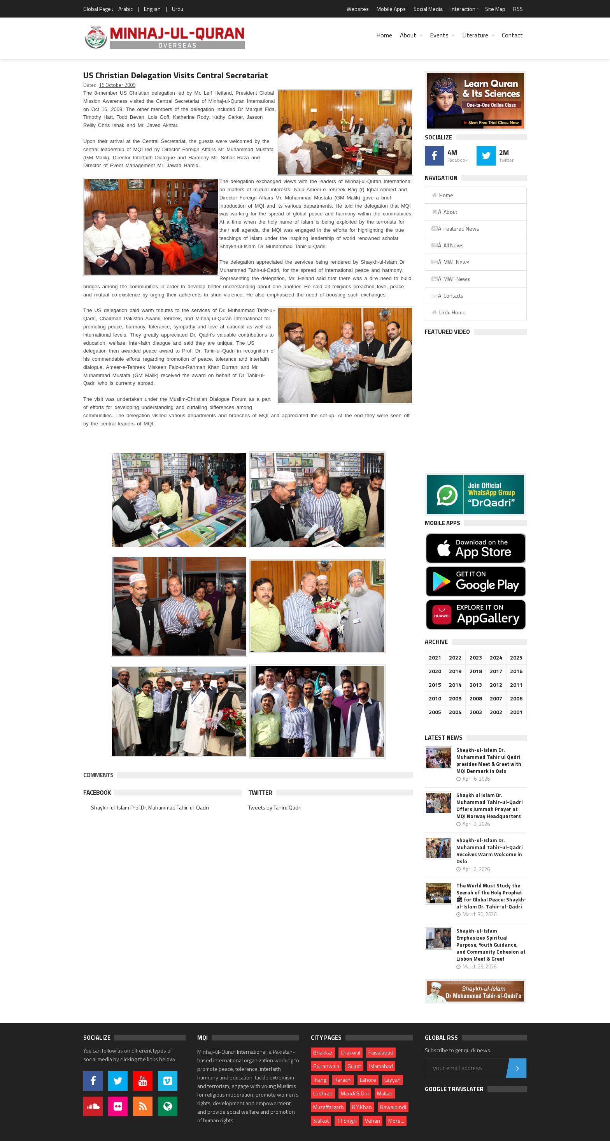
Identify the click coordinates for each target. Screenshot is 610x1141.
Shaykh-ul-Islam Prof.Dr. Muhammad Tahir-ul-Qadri (150, 807)
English (152, 9)
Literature (475, 35)
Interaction (462, 9)
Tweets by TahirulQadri (274, 807)
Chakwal (350, 1052)
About (408, 35)
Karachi (343, 1080)
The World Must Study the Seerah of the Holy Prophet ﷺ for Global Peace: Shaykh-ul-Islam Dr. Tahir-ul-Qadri (491, 896)
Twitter (260, 792)
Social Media (428, 9)
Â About (444, 212)
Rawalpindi (393, 1107)
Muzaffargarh (328, 1107)
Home (384, 35)
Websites (358, 9)
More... (396, 1120)
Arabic (125, 9)
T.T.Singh (347, 1120)
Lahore (368, 1080)
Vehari (372, 1120)
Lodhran (323, 1093)
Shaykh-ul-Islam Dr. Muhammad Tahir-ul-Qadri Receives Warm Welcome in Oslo (489, 851)
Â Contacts (447, 295)
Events (439, 35)
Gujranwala (326, 1066)
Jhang (319, 1080)
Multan (385, 1093)
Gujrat (354, 1066)
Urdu (177, 9)
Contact (512, 35)
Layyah (392, 1080)
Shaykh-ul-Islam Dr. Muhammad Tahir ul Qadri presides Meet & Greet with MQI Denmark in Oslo (488, 760)
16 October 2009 (117, 85)
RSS (518, 9)
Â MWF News (450, 279)
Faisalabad (380, 1052)
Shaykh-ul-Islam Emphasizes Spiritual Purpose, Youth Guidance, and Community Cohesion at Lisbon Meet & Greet (491, 944)
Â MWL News (450, 262)
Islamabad (381, 1066)
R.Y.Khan (362, 1107)
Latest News (444, 737)
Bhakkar (323, 1052)
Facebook (96, 792)
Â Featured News (455, 228)
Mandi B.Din (355, 1093)
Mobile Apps (391, 9)
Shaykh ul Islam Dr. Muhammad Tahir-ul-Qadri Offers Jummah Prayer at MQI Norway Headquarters (489, 806)
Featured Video (447, 331)
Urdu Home (448, 312)
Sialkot (321, 1120)
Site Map (495, 9)
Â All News (447, 245)
